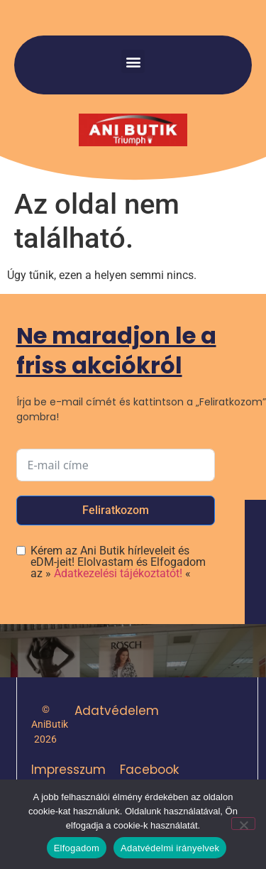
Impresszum (68, 769)
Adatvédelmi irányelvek (170, 848)
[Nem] (243, 823)
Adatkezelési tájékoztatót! (118, 573)
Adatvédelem (116, 710)
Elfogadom (76, 848)
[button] (133, 61)
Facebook (149, 769)
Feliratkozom (115, 510)
